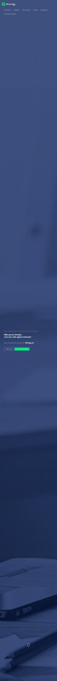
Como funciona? (26, 10)
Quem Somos (7, 10)
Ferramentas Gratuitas (10, 14)
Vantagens (16, 10)
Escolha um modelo (22, 349)
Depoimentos (44, 10)
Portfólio (35, 10)
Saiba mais (9, 349)
